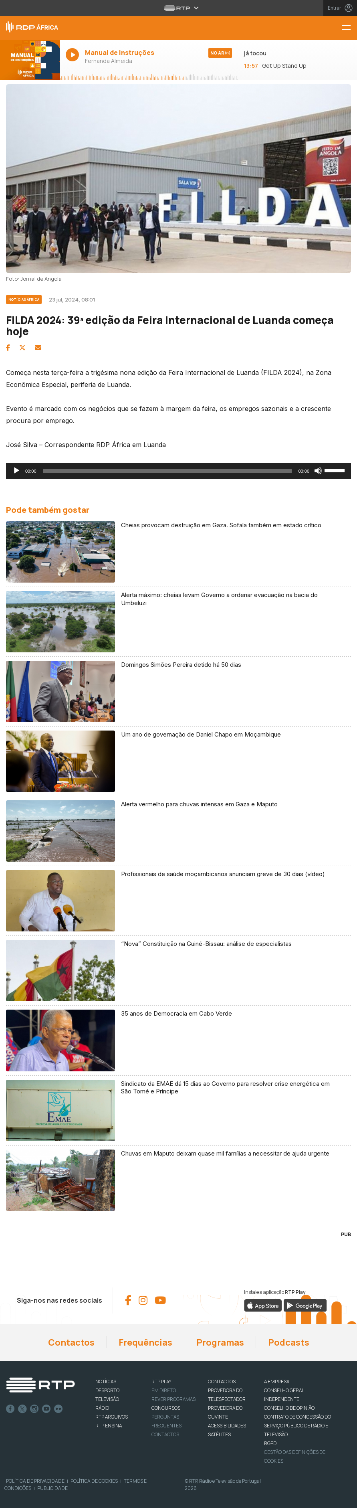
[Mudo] (318, 471)
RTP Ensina (108, 1425)
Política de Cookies (94, 1481)
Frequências (145, 1342)
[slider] (167, 471)
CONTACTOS (222, 1381)
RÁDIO (102, 1408)
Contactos (71, 1342)
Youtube (46, 1409)
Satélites (219, 1434)
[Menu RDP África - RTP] (349, 28)
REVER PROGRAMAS (173, 1399)
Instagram (34, 1409)
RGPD (270, 1443)
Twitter (22, 1409)
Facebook (10, 1409)
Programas (220, 1342)
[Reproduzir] (16, 471)
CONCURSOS (165, 1408)
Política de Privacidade (35, 1481)
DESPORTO (107, 1390)
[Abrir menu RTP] (178, 8)
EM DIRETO (163, 1390)
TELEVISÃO (107, 1399)
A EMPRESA (276, 1381)
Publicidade (52, 1488)
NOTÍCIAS (105, 1381)
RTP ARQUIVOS (111, 1416)
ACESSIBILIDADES (227, 1425)
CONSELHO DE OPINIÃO (289, 1408)
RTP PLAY (161, 1381)
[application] (178, 471)
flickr (58, 1409)
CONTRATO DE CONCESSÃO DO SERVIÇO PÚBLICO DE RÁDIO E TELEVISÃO (297, 1425)
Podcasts (288, 1342)
